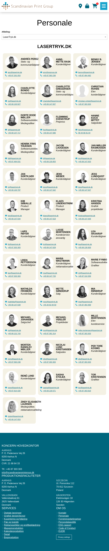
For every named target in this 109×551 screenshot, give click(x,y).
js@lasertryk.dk (14, 187)
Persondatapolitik (67, 522)
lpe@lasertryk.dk (14, 273)
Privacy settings (64, 537)
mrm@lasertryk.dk (15, 359)
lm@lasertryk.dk (49, 244)
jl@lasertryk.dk (49, 158)
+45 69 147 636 (84, 219)
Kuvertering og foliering (15, 519)
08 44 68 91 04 (84, 133)
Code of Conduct (67, 528)
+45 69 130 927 (14, 104)
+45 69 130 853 (49, 161)
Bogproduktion (11, 537)
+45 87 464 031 (14, 161)
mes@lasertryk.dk (50, 302)
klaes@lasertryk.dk (50, 216)
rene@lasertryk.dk (15, 388)
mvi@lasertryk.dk (50, 330)
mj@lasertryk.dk (14, 330)
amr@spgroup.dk (50, 72)
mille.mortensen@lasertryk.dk (90, 330)
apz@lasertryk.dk (15, 72)
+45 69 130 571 (49, 391)
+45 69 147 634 (14, 219)
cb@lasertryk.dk (14, 101)
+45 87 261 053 (14, 75)
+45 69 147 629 (49, 247)
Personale (63, 516)
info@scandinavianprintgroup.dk (18, 472)
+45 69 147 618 (49, 219)
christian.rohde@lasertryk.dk (89, 101)
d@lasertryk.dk (14, 130)
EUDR (61, 531)
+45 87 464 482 (84, 75)
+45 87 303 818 (84, 391)
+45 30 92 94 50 (49, 305)
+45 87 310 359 (84, 276)
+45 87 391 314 (49, 333)
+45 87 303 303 (14, 247)
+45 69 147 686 (49, 133)
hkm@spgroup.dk (85, 130)
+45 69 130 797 (14, 190)
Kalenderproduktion (14, 531)
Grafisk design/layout (14, 516)
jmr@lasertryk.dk (85, 158)
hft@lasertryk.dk (14, 158)
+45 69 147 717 (14, 133)
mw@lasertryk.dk (50, 273)
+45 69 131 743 (14, 333)
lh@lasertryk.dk (14, 244)
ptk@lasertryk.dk (85, 359)
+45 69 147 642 (49, 190)
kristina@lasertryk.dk (86, 216)
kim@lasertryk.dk (15, 216)
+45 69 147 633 (84, 161)
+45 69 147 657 (49, 104)
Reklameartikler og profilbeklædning (22, 525)
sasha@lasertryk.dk (51, 388)
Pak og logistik (11, 522)
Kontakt (62, 513)
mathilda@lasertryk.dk (17, 302)
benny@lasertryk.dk (86, 72)
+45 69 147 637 (84, 190)
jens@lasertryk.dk (50, 187)
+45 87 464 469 (84, 305)
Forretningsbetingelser (69, 519)
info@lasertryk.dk (50, 359)
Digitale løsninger (13, 513)
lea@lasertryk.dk (85, 244)
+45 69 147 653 (14, 419)
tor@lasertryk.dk (84, 388)
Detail (7, 534)
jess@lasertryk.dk (85, 187)
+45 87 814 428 (14, 391)
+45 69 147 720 (49, 276)
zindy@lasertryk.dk (15, 416)
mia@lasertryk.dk (85, 302)
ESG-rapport (64, 525)
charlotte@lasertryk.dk (52, 101)
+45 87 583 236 (49, 75)
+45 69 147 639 (14, 305)
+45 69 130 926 (84, 247)
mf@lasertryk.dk (84, 273)
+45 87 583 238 (14, 362)
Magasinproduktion (13, 528)
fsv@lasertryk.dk (49, 130)
